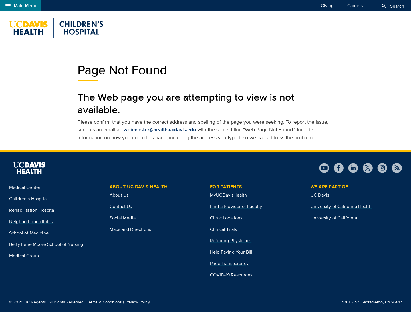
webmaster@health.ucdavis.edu (160, 129)
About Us (119, 195)
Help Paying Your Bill (231, 252)
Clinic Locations (226, 218)
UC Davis (320, 195)
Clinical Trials (223, 229)
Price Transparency (229, 263)
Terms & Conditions (104, 302)
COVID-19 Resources (231, 275)
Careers (355, 5)
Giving (327, 5)
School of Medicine (29, 233)
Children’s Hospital (28, 198)
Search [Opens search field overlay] (392, 6)
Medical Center (24, 187)
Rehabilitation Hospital (32, 210)
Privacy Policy (137, 302)
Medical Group (24, 255)
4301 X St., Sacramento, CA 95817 (372, 302)
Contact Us (121, 206)
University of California (334, 218)
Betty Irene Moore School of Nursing (46, 244)
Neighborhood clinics (31, 221)
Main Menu (20, 6)
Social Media (123, 218)
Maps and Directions (130, 229)
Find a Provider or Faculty (236, 206)
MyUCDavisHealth (228, 195)
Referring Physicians (230, 240)
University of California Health (341, 206)
